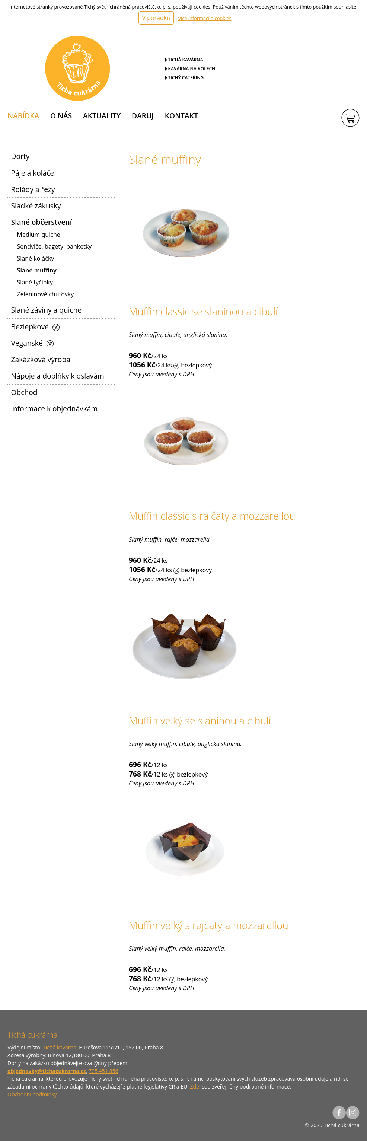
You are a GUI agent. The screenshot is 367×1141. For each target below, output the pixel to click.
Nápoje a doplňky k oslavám (57, 376)
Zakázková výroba (40, 359)
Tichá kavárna (185, 60)
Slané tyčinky (35, 282)
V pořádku (156, 18)
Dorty (20, 156)
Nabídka (23, 116)
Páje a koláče (32, 173)
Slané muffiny (37, 270)
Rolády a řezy (33, 189)
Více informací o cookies (204, 18)
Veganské (32, 343)
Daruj (143, 116)
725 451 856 (103, 1070)
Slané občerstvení (41, 222)
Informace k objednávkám (54, 409)
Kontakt (181, 116)
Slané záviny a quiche (46, 310)
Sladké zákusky (36, 206)
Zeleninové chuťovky (45, 294)
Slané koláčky (35, 258)
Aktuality (102, 116)
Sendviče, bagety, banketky (54, 246)
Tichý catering (186, 77)
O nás (61, 116)
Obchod (24, 392)
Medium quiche (38, 234)
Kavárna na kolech (192, 69)
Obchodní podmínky (32, 1094)
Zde (194, 1086)
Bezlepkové (35, 327)
